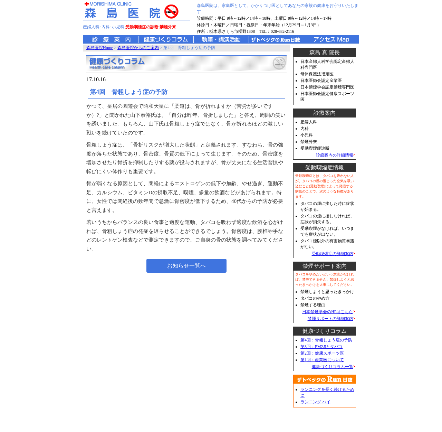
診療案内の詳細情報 (334, 155)
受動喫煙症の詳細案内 (332, 253)
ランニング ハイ (315, 402)
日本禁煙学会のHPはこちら (327, 311)
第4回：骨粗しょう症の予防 (326, 340)
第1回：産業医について (322, 359)
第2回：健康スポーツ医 (322, 353)
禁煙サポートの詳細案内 (330, 318)
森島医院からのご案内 (138, 47)
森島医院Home (99, 47)
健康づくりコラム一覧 (332, 366)
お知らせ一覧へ (186, 266)
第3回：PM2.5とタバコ (321, 346)
